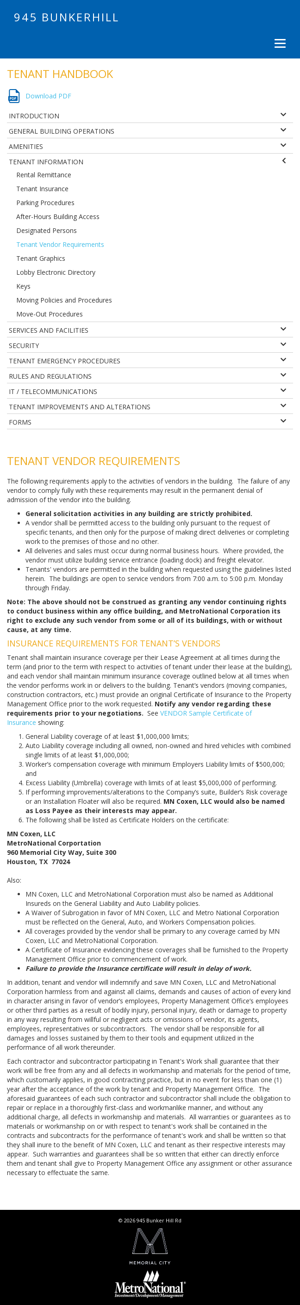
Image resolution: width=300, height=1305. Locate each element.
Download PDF (48, 95)
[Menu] (279, 43)
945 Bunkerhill (66, 17)
